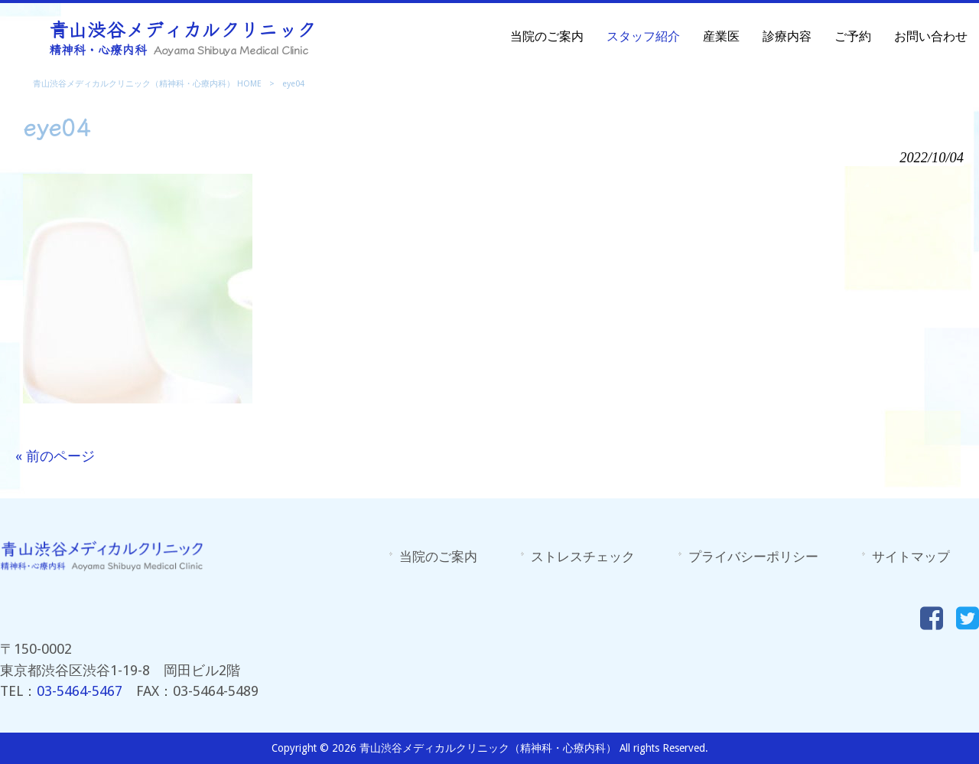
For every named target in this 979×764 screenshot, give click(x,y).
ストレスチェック (583, 556)
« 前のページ (55, 456)
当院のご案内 (438, 556)
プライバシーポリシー (753, 556)
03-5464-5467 (79, 691)
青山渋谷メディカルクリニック (182, 36)
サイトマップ (911, 556)
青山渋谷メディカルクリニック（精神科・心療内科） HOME (147, 84)
